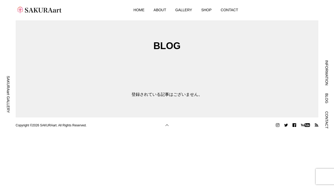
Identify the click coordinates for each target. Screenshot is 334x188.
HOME (139, 10)
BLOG (327, 98)
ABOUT (160, 10)
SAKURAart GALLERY (8, 94)
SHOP (206, 10)
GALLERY (183, 10)
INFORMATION (327, 72)
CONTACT (229, 10)
